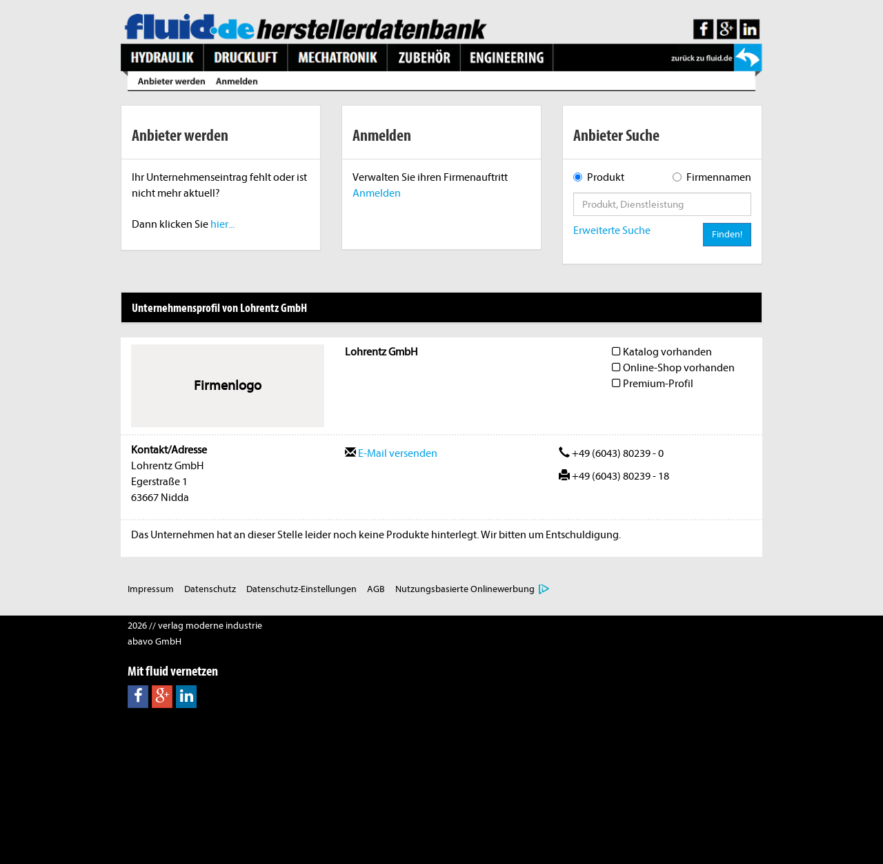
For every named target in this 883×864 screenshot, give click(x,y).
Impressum (151, 589)
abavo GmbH (154, 641)
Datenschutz (210, 589)
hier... (222, 224)
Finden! (727, 234)
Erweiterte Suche (612, 230)
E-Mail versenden (391, 453)
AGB (376, 589)
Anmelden (377, 193)
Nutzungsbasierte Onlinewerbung (465, 589)
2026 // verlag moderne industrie (195, 625)
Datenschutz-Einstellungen (301, 589)
